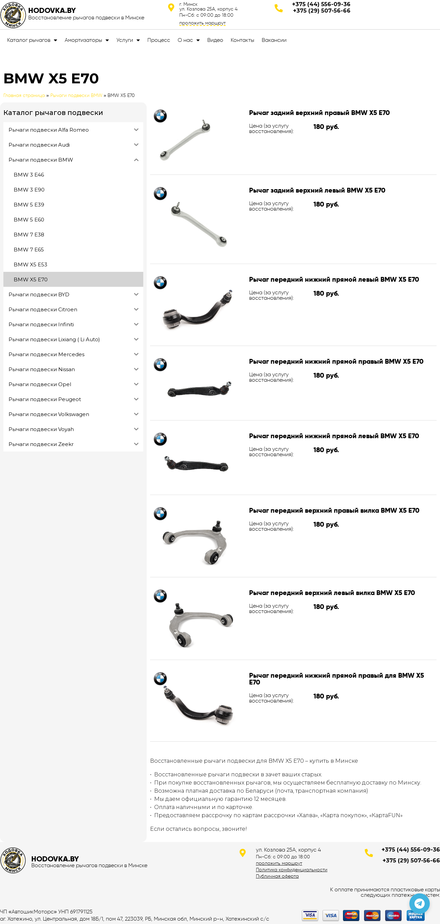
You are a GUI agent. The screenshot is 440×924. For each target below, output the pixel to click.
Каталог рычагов (32, 40)
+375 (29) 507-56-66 (322, 10)
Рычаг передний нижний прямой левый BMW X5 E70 (334, 279)
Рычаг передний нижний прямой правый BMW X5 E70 (336, 361)
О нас (189, 40)
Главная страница (24, 95)
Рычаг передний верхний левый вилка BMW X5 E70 (332, 593)
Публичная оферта (277, 876)
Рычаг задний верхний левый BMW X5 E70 (317, 190)
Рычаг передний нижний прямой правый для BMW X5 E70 (336, 678)
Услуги (128, 40)
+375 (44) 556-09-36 (321, 4)
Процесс (158, 40)
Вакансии (274, 40)
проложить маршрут (202, 23)
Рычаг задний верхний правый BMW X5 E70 (319, 113)
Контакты (242, 40)
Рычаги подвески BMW (76, 95)
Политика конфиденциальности (291, 869)
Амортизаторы (87, 40)
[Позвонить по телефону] (419, 903)
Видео (215, 40)
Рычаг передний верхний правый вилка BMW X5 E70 (334, 510)
